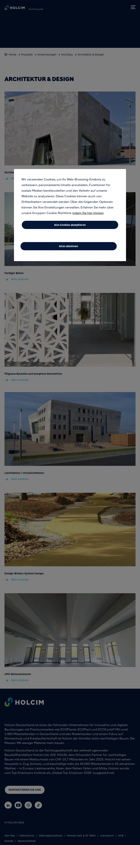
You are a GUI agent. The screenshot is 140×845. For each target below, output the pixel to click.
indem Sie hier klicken (88, 213)
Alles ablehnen (68, 246)
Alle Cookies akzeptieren (70, 225)
